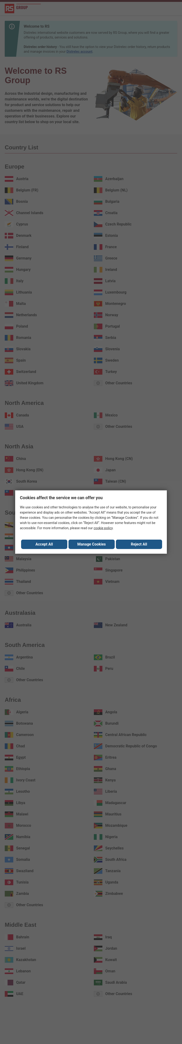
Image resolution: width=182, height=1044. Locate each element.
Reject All (139, 544)
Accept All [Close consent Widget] (44, 544)
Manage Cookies (91, 544)
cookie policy (103, 528)
